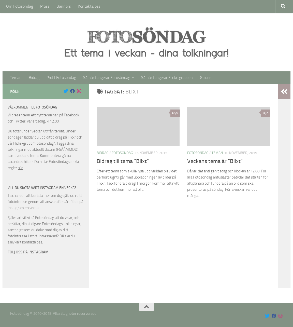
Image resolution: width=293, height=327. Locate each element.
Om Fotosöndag (19, 6)
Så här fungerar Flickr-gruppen (167, 77)
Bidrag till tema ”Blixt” (123, 161)
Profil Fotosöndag (61, 77)
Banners (63, 6)
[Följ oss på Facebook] (72, 91)
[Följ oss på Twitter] (66, 91)
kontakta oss (32, 242)
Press (44, 6)
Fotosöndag (122, 153)
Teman (16, 77)
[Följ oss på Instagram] (79, 91)
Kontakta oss (89, 6)
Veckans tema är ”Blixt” (215, 161)
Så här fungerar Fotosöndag (106, 77)
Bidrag (34, 77)
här (20, 168)
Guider (205, 77)
